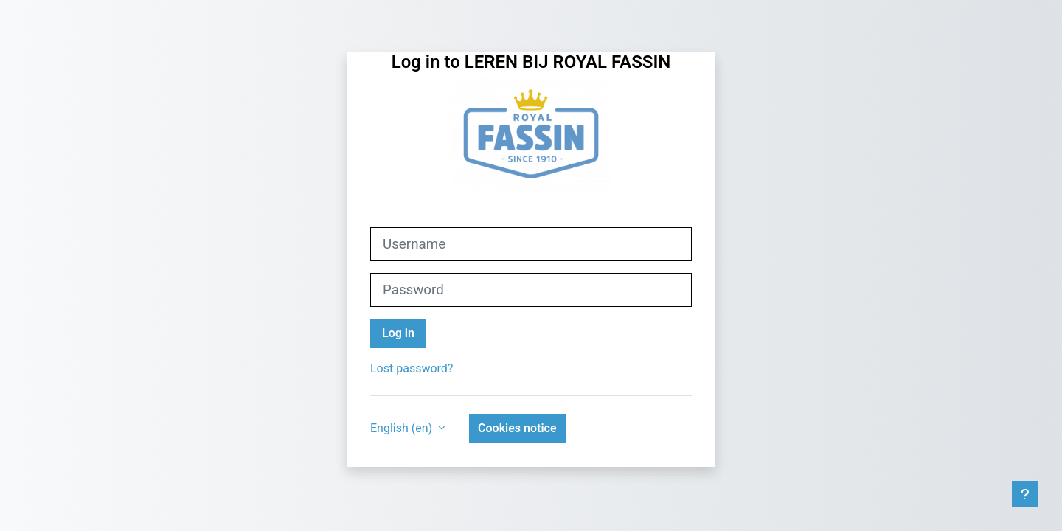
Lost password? (411, 368)
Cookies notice (517, 428)
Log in (398, 333)
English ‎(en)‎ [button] (402, 428)
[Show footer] (1025, 494)
